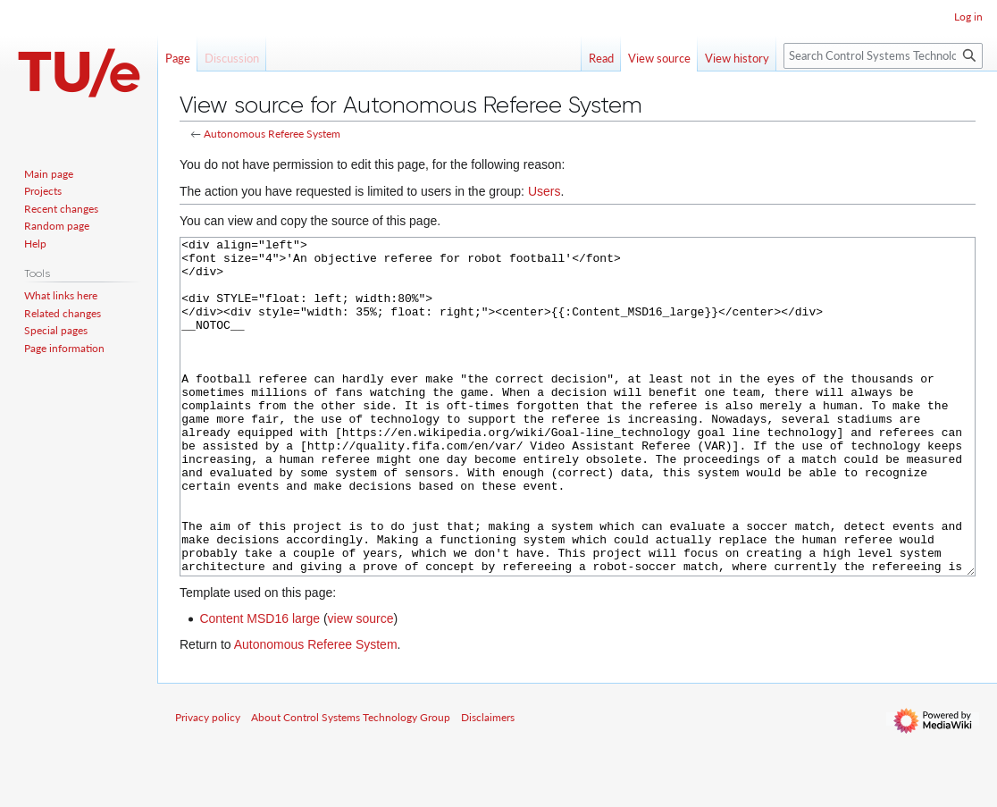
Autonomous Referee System (272, 133)
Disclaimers (488, 784)
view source (361, 685)
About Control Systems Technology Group (350, 784)
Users (544, 191)
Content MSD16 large (259, 685)
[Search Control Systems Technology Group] (883, 56)
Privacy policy (207, 784)
